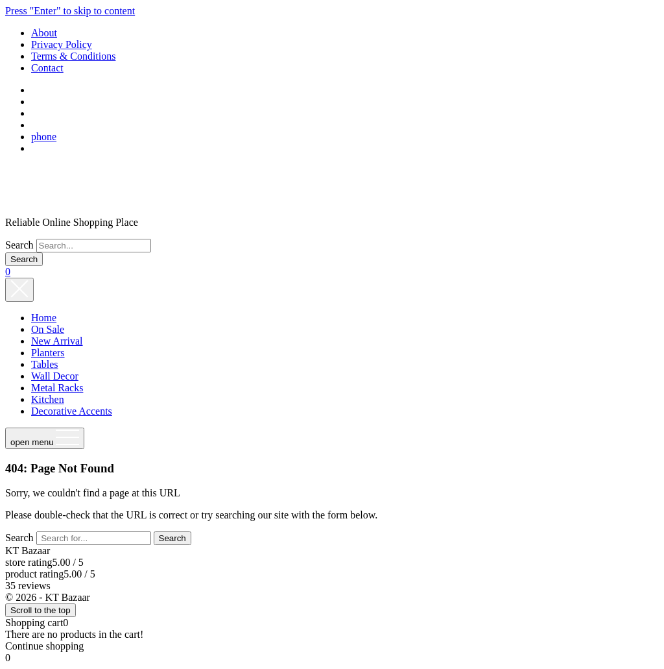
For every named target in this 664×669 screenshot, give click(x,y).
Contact (47, 67)
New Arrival (57, 341)
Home (43, 317)
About (44, 32)
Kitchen (47, 399)
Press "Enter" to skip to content (70, 10)
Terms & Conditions (73, 56)
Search (19, 244)
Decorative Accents (71, 411)
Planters (48, 352)
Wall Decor (54, 376)
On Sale (47, 329)
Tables (44, 364)
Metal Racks (57, 387)
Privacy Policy (61, 44)
